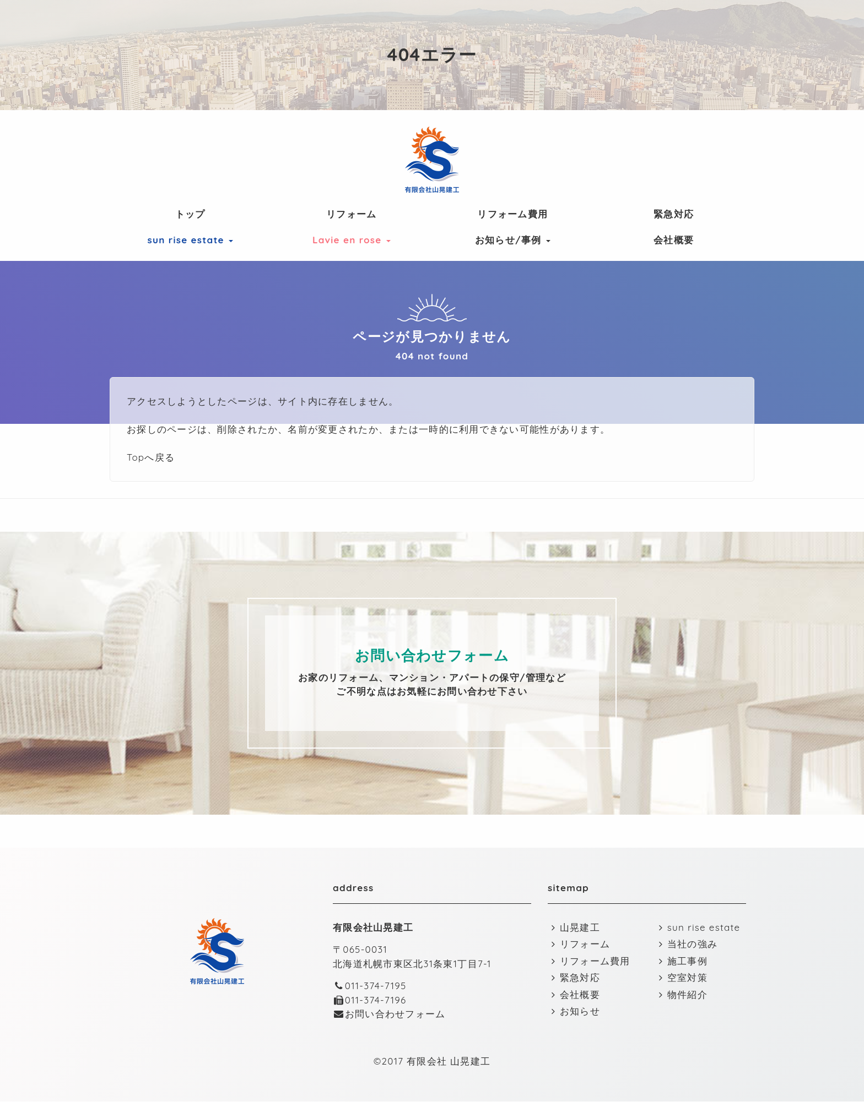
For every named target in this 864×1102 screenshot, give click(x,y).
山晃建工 (574, 928)
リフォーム (351, 214)
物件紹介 (681, 995)
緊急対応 (674, 214)
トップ (190, 214)
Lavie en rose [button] (351, 240)
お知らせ (574, 1011)
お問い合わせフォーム (389, 1014)
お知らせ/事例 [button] (512, 240)
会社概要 (674, 240)
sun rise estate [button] (190, 240)
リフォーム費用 (512, 214)
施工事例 (681, 961)
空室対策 (681, 978)
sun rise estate (697, 928)
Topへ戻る (151, 457)
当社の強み (686, 944)
